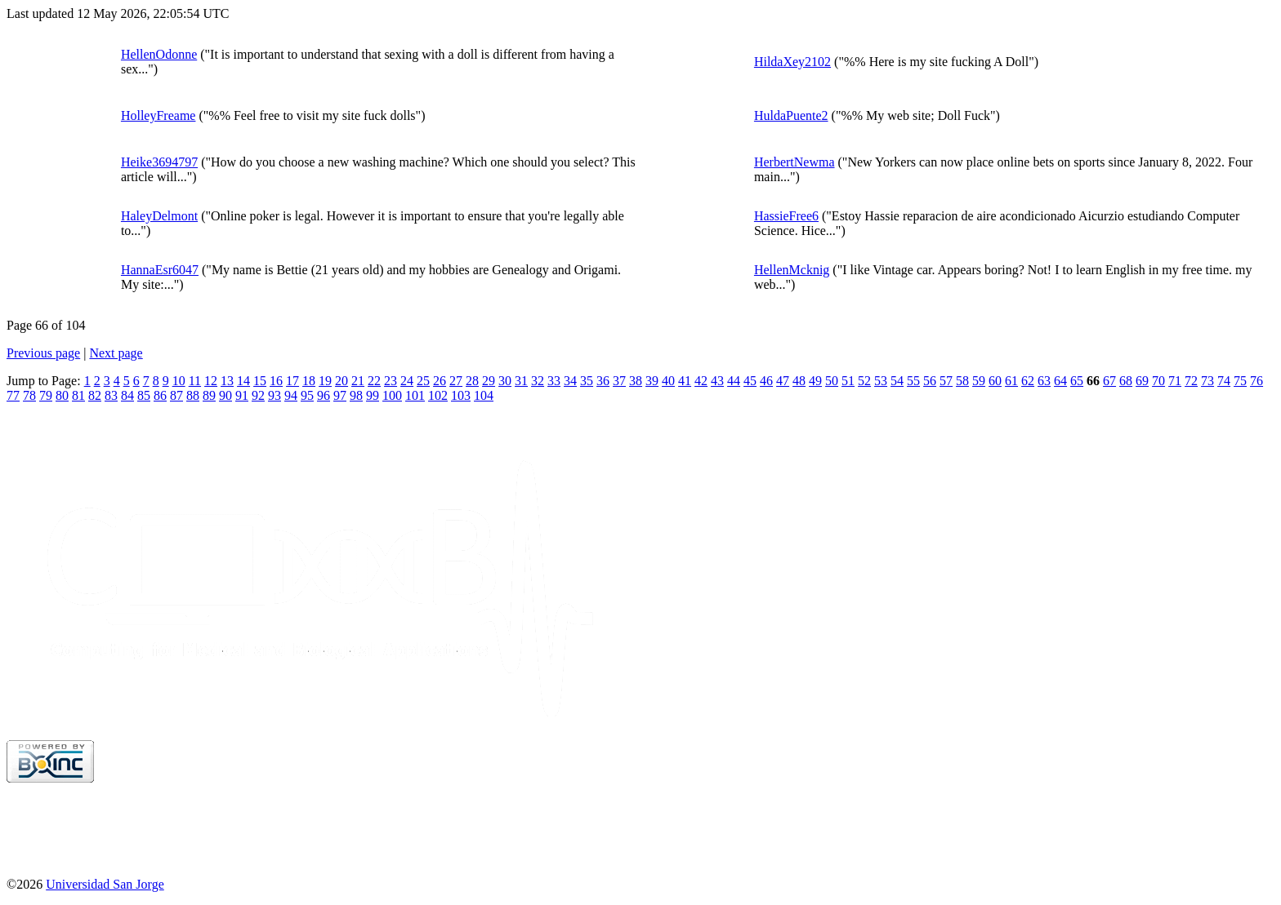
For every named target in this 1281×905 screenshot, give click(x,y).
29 (488, 381)
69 (1142, 381)
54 (897, 381)
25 (423, 381)
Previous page (43, 353)
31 (521, 381)
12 (210, 381)
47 (782, 381)
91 (241, 395)
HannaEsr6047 (160, 270)
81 (78, 395)
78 (29, 395)
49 (815, 381)
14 (243, 381)
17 (292, 381)
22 (374, 381)
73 (1207, 381)
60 (995, 381)
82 (94, 395)
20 (341, 381)
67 (1109, 381)
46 (766, 381)
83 (111, 395)
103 (461, 395)
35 (586, 381)
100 (392, 395)
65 (1076, 381)
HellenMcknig (791, 270)
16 (276, 381)
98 (356, 395)
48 (799, 381)
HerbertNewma (794, 162)
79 (45, 395)
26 (439, 381)
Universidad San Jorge (105, 884)
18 (308, 381)
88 (192, 395)
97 (339, 395)
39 (651, 381)
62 (1027, 381)
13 (227, 381)
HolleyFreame (158, 115)
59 (978, 381)
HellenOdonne (159, 54)
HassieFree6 (786, 216)
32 (537, 381)
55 (913, 381)
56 (929, 381)
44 (733, 381)
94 (290, 395)
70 (1158, 381)
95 (307, 395)
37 (619, 381)
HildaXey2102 (792, 62)
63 (1044, 381)
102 (438, 395)
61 (1011, 381)
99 (372, 395)
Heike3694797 (159, 162)
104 (483, 395)
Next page (115, 353)
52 (864, 381)
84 (127, 395)
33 (553, 381)
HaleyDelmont (159, 216)
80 (62, 395)
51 (848, 381)
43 (717, 381)
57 (946, 381)
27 (455, 381)
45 (750, 381)
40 (668, 381)
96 (323, 395)
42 (700, 381)
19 (325, 381)
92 (258, 395)
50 (831, 381)
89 (209, 395)
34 (570, 381)
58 (962, 381)
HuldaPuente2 (791, 115)
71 (1174, 381)
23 (390, 381)
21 (357, 381)
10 (178, 381)
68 (1125, 381)
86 (160, 395)
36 (602, 381)
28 (472, 381)
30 (504, 381)
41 (684, 381)
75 (1240, 381)
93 (274, 395)
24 (406, 381)
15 (259, 381)
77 (13, 395)
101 (415, 395)
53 (880, 381)
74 (1223, 381)
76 (1256, 381)
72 (1191, 381)
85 (143, 395)
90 (225, 395)
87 (176, 395)
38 (635, 381)
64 (1060, 381)
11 (195, 381)
